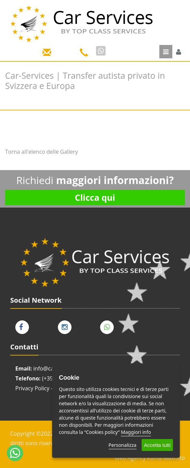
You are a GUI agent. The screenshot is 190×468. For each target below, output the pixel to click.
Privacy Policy (32, 388)
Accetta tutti (157, 445)
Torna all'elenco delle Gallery (41, 151)
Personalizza (123, 445)
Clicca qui (95, 197)
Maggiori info (136, 432)
